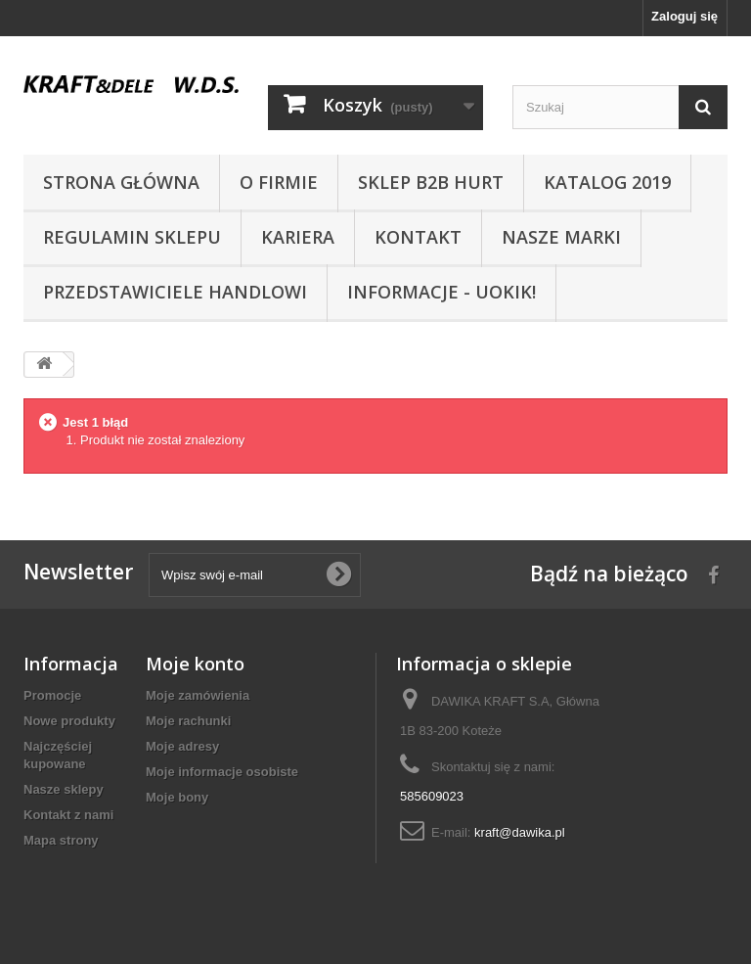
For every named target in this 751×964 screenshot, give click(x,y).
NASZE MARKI (561, 237)
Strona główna (121, 182)
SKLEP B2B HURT (431, 182)
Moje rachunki (188, 720)
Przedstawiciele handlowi (175, 291)
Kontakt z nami (68, 814)
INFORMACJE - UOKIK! (441, 291)
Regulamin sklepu (132, 237)
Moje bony (177, 797)
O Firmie (279, 182)
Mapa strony (61, 840)
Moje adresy (182, 746)
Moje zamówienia (197, 695)
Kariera (297, 237)
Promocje (52, 695)
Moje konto (195, 663)
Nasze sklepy (63, 789)
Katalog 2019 (607, 182)
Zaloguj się (684, 16)
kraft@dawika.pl (519, 832)
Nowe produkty (69, 720)
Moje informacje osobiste (222, 771)
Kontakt (418, 237)
